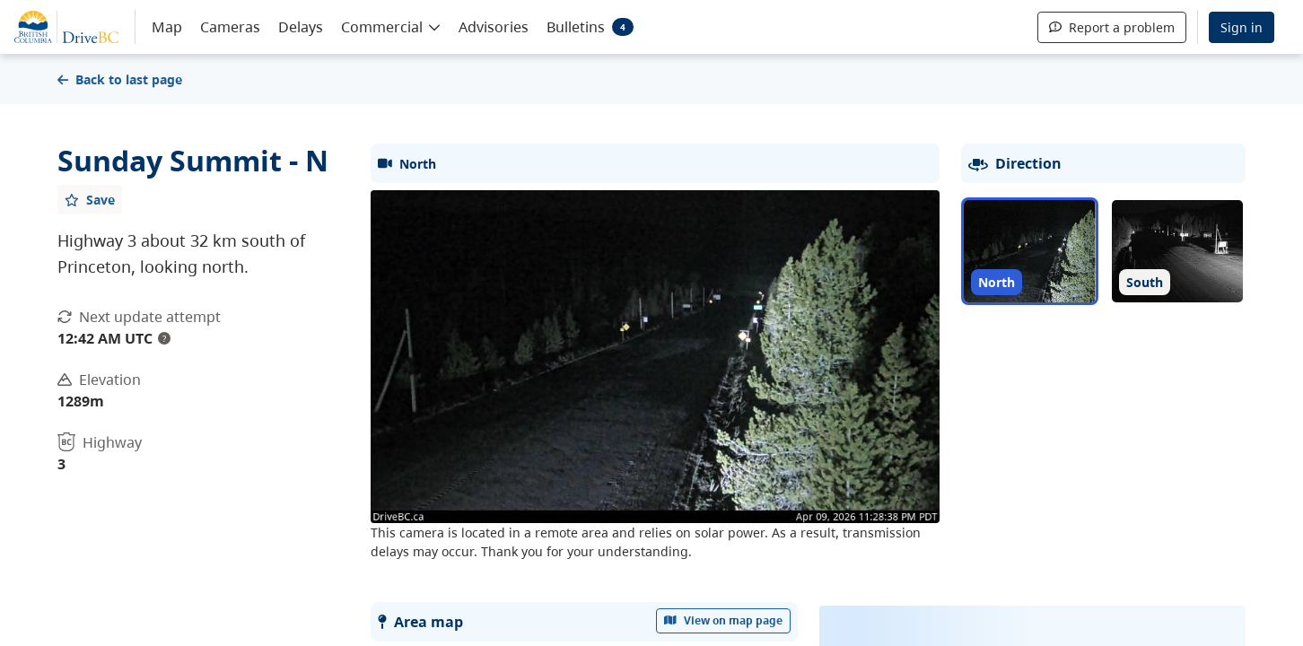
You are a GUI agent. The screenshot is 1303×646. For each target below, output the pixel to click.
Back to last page (119, 79)
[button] (391, 26)
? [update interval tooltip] (164, 338)
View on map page (723, 620)
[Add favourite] (89, 199)
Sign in (1241, 27)
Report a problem (1112, 27)
